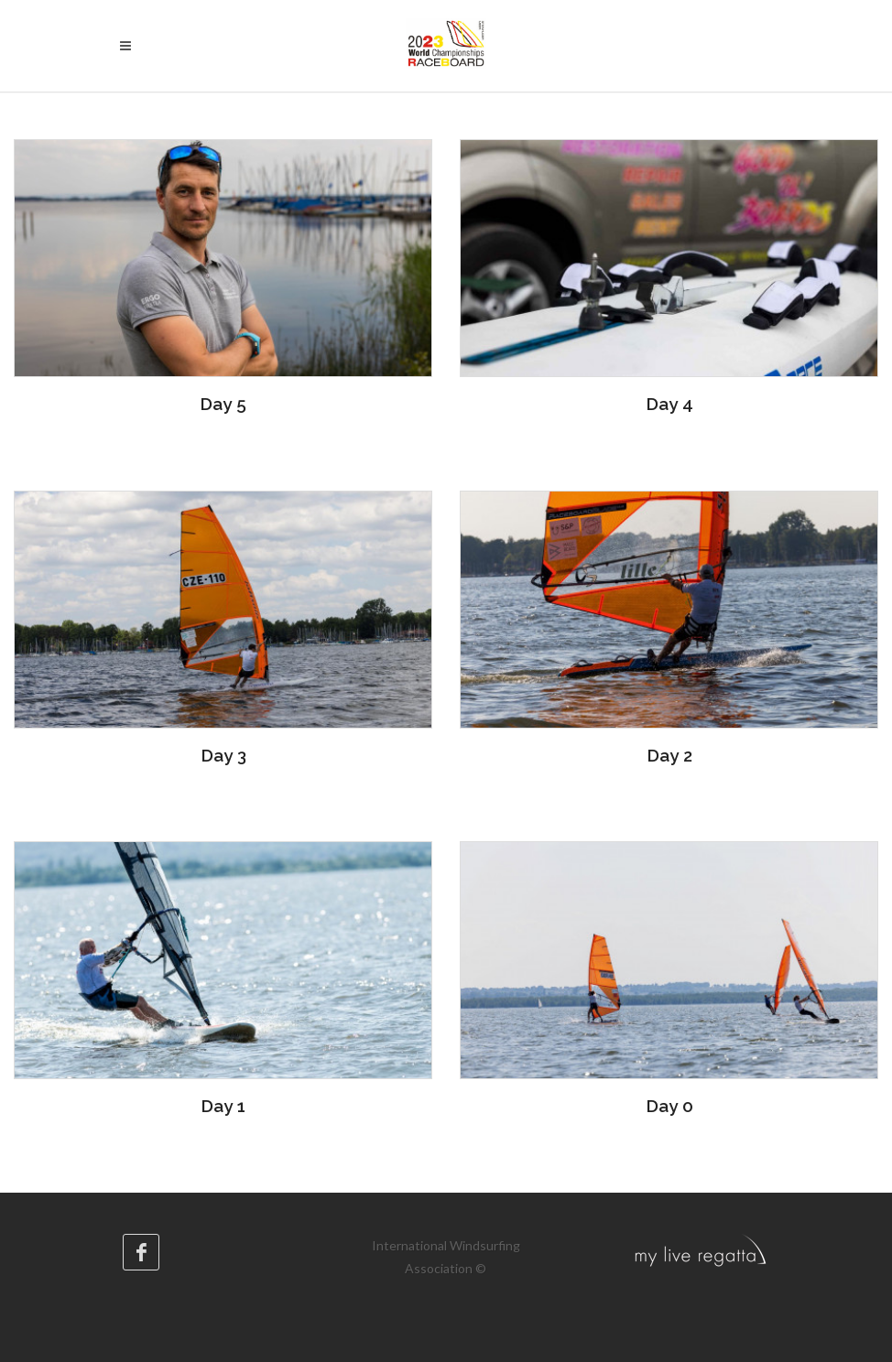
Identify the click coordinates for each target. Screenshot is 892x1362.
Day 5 (223, 404)
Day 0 (669, 1106)
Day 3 (223, 755)
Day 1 (223, 1106)
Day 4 (669, 404)
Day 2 (669, 755)
